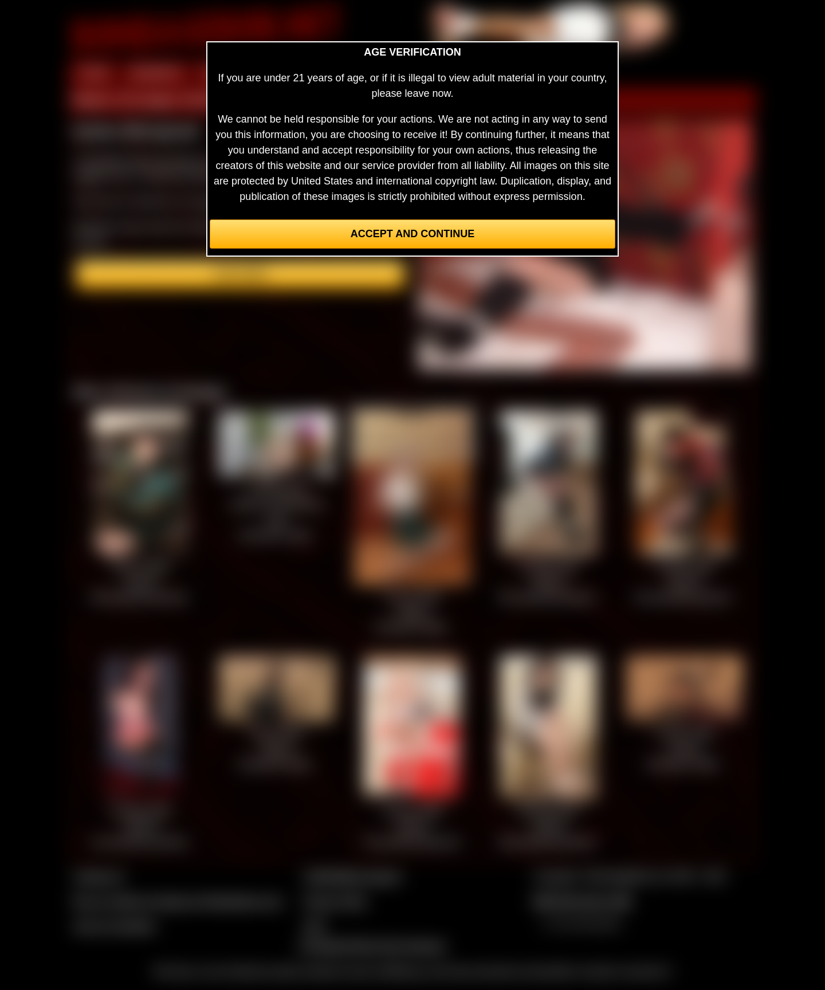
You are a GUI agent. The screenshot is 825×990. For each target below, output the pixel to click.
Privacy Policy (335, 901)
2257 (314, 926)
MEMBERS (156, 73)
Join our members (114, 926)
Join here (240, 274)
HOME (93, 73)
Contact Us (98, 876)
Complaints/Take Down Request (371, 946)
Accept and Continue (412, 233)
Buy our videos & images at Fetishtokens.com (177, 901)
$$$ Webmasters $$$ (582, 901)
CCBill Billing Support (352, 876)
